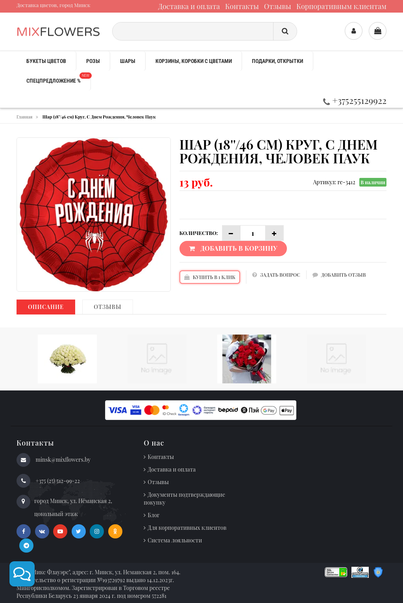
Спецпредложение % (58, 78)
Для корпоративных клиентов (187, 527)
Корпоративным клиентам (341, 6)
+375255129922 (354, 100)
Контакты (242, 6)
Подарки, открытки (277, 61)
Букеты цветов (46, 61)
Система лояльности (175, 540)
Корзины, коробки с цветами (193, 61)
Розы (93, 61)
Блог (153, 515)
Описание (46, 307)
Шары (127, 61)
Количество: (198, 232)
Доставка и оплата (189, 6)
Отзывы (277, 6)
